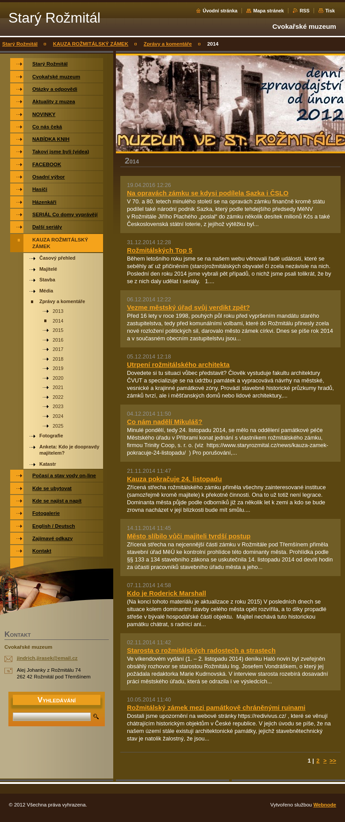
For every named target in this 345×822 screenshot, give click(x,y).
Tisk (330, 10)
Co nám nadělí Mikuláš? (165, 421)
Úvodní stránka (220, 10)
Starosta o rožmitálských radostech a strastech (201, 650)
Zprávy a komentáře (168, 44)
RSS (304, 10)
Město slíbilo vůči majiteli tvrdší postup (188, 536)
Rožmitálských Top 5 (159, 250)
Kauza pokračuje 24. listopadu (174, 479)
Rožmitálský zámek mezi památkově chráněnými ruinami (216, 707)
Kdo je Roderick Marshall (166, 593)
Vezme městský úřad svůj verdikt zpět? (188, 307)
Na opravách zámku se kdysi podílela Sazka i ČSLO (207, 193)
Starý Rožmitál (20, 44)
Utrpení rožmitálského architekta (178, 364)
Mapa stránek (268, 10)
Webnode (324, 804)
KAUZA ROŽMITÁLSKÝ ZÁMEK (90, 44)
